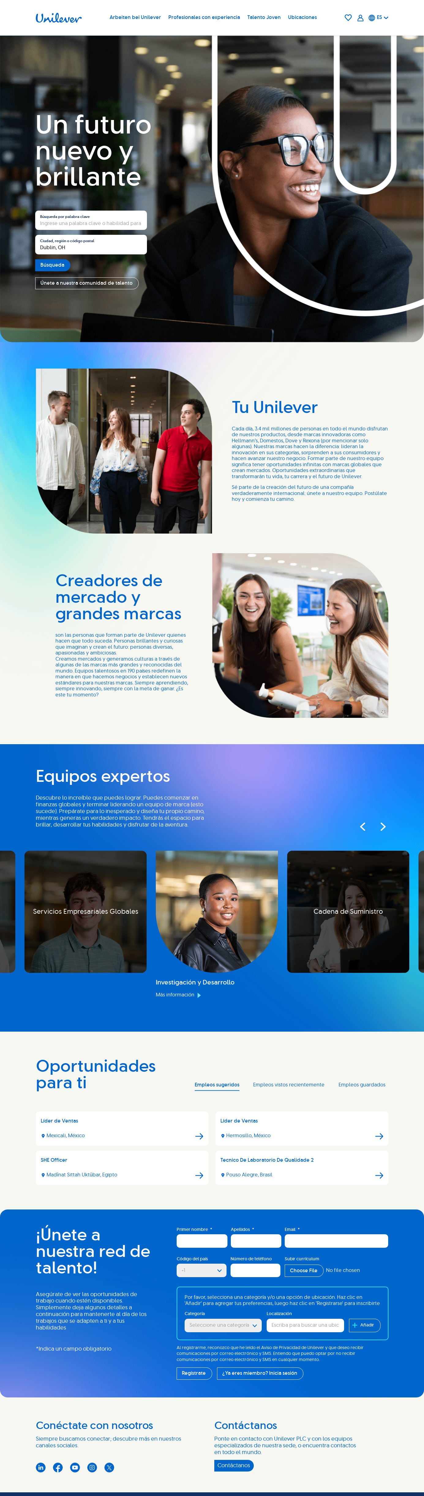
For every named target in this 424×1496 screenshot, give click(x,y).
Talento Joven (264, 17)
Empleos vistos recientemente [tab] (289, 1084)
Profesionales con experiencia (204, 17)
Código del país (192, 1259)
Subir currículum (302, 1259)
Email (292, 1229)
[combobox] (91, 244)
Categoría (195, 1314)
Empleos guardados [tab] (362, 1084)
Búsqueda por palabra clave (65, 217)
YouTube (75, 1467)
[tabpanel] (212, 1151)
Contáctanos (233, 1465)
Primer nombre (194, 1229)
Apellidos (242, 1229)
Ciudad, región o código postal (67, 241)
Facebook (58, 1467)
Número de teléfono (251, 1259)
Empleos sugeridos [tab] (217, 1084)
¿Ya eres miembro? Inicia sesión (259, 1373)
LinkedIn (41, 1467)
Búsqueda (52, 265)
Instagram (92, 1467)
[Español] (378, 17)
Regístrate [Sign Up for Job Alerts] (194, 1373)
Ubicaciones (302, 17)
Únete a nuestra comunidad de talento (86, 283)
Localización (279, 1314)
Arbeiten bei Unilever (135, 17)
